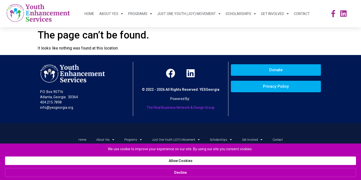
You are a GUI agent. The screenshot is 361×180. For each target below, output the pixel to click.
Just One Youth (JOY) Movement (189, 14)
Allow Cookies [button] (248, 172)
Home (89, 14)
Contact (302, 14)
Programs (140, 14)
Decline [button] (282, 172)
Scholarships (241, 14)
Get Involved (275, 14)
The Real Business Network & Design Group (181, 108)
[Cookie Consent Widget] (180, 172)
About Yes (111, 14)
